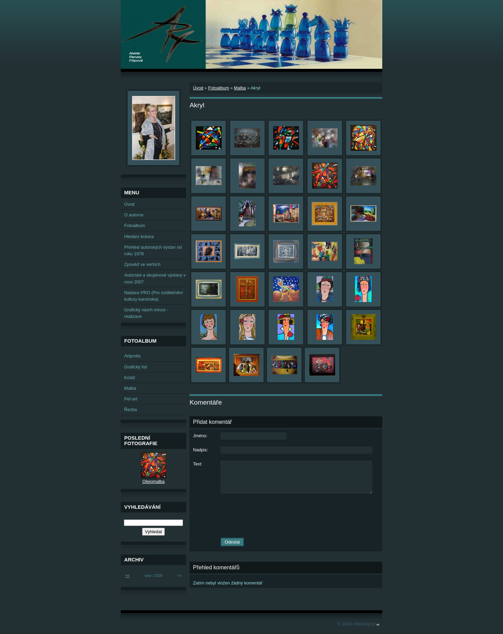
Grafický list (135, 366)
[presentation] (286, 515)
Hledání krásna (139, 236)
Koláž (129, 377)
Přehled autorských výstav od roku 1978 (153, 250)
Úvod (198, 87)
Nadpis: (200, 449)
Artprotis (132, 355)
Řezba (130, 409)
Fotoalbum (218, 87)
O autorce (133, 214)
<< (127, 576)
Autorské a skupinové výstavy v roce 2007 (155, 278)
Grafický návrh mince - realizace (146, 313)
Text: (197, 463)
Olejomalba (153, 481)
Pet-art (130, 398)
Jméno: (200, 435)
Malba (240, 87)
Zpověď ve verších (142, 264)
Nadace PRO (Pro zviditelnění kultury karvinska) (153, 296)
